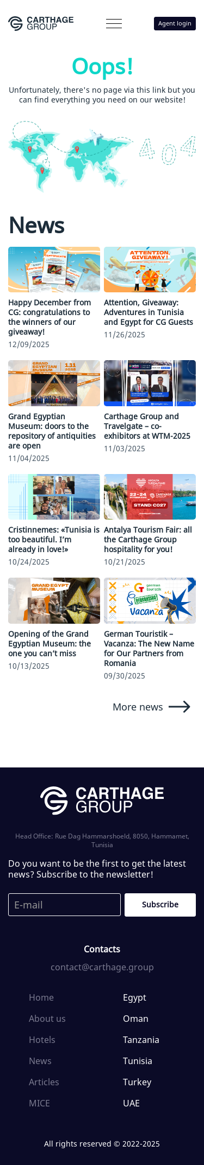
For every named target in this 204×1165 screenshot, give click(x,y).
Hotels (42, 1040)
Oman (136, 1019)
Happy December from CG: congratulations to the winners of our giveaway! (49, 317)
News (40, 1061)
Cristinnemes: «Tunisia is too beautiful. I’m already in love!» (54, 539)
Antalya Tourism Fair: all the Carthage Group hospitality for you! (148, 539)
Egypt (134, 997)
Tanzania (141, 1040)
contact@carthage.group (102, 967)
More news (151, 706)
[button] (113, 23)
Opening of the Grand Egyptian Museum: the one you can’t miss (49, 643)
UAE (131, 1103)
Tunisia (137, 1061)
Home (41, 997)
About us (47, 1019)
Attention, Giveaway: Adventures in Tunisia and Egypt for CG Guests (148, 312)
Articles (44, 1082)
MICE (39, 1103)
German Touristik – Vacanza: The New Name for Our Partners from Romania (149, 648)
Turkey (137, 1082)
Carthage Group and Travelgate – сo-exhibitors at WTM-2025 (147, 426)
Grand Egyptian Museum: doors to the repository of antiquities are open (52, 431)
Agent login (174, 23)
